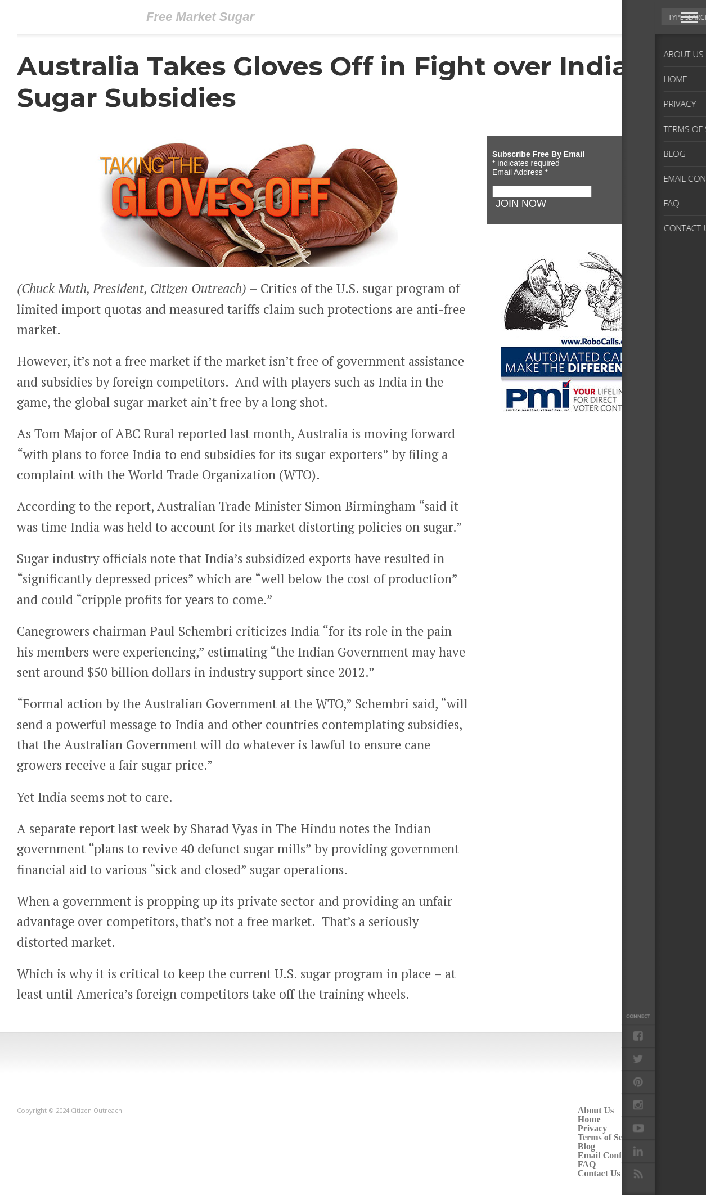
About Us (596, 1110)
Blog (586, 1146)
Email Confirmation (616, 1155)
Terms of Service (610, 1137)
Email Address (520, 172)
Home (589, 1119)
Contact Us (599, 1173)
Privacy (592, 1128)
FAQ (587, 1164)
